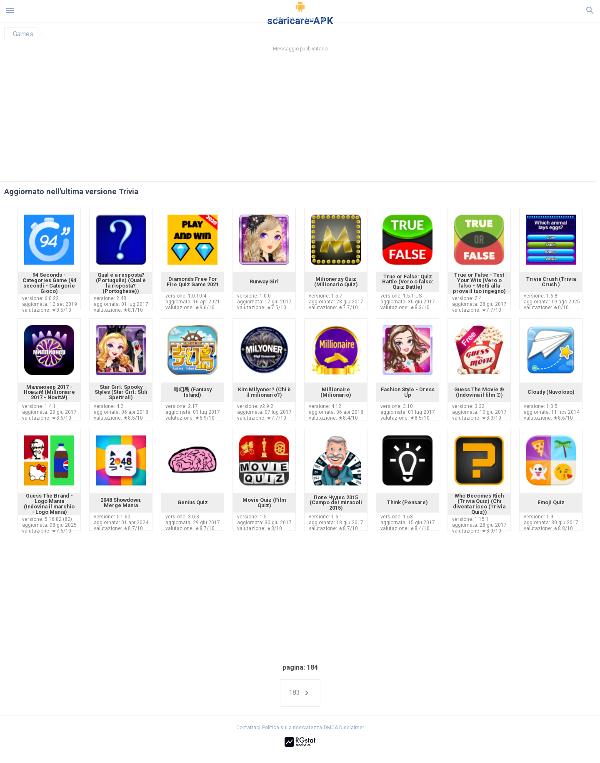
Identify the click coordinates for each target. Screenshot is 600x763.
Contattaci (248, 727)
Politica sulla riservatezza (292, 727)
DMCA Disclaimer (344, 727)
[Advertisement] (350, 118)
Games (23, 34)
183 (300, 693)
